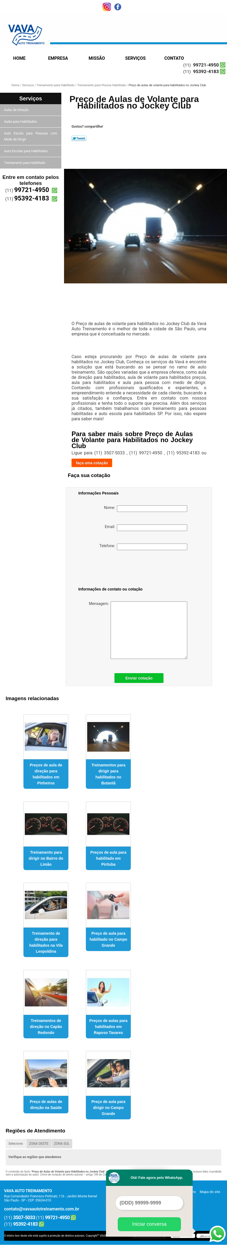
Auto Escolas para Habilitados (26, 151)
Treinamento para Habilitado (25, 163)
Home (19, 58)
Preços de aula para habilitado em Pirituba (108, 858)
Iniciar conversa (149, 1224)
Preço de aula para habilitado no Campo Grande (108, 939)
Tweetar (78, 138)
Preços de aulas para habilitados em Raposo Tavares (108, 1026)
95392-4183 (206, 71)
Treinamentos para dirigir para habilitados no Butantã (108, 774)
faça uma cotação (92, 463)
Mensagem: (138, 630)
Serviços (135, 58)
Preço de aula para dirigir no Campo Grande (108, 1107)
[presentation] (112, 569)
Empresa (58, 58)
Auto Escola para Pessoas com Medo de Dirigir (30, 136)
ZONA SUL (61, 1144)
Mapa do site (210, 1192)
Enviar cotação (139, 678)
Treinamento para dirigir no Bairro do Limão (46, 858)
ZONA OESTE (39, 1144)
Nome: (145, 508)
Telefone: (143, 547)
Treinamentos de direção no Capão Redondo (46, 1026)
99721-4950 (206, 65)
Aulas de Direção (16, 110)
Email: (146, 527)
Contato (174, 58)
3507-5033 (24, 1217)
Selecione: (15, 1144)
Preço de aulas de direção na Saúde (46, 1104)
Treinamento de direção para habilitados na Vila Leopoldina (46, 942)
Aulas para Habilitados (21, 122)
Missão (97, 58)
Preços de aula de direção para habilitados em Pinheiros (46, 774)
